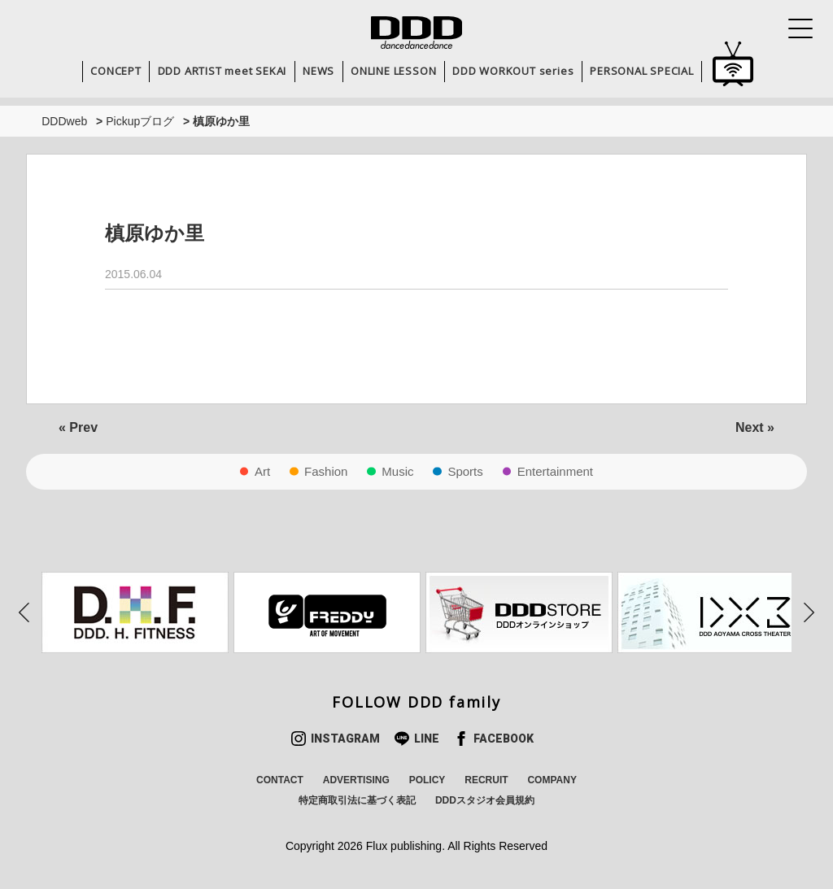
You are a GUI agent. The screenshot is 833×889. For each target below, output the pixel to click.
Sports (464, 471)
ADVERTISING (356, 780)
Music (397, 471)
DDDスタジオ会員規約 (484, 800)
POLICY (427, 780)
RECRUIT (486, 780)
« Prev (78, 427)
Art (262, 471)
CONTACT (279, 780)
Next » (754, 427)
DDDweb (64, 121)
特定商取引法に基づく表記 (357, 800)
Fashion (325, 471)
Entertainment (555, 471)
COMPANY (551, 780)
